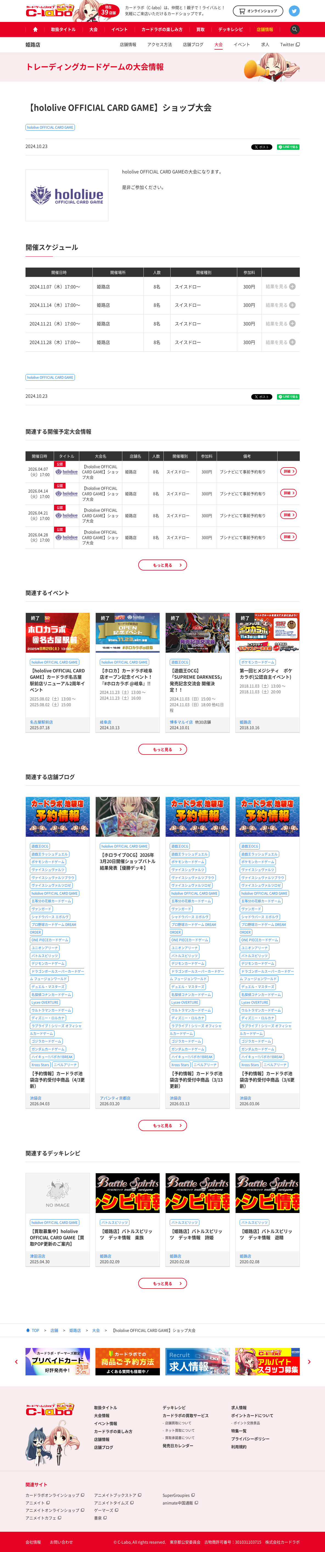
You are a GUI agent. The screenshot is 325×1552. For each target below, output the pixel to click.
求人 (265, 44)
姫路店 (33, 44)
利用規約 (239, 1446)
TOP (35, 1330)
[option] (58, 1361)
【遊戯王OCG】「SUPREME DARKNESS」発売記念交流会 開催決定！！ (197, 680)
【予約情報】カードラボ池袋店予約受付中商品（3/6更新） (267, 1079)
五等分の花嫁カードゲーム (51, 901)
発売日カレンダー (178, 1445)
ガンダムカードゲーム (48, 1049)
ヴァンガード (41, 908)
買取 (200, 29)
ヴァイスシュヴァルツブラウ (53, 877)
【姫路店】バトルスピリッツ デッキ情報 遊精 (266, 1234)
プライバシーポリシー (250, 1438)
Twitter (287, 44)
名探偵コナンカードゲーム (51, 994)
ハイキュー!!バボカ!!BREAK (52, 1056)
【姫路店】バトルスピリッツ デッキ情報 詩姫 (196, 1234)
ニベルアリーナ (65, 1064)
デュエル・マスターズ (48, 986)
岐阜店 (105, 722)
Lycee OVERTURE (45, 1002)
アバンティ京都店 (115, 1098)
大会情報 (101, 1415)
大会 (93, 29)
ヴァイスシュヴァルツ (48, 869)
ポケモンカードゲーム (257, 662)
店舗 (54, 1330)
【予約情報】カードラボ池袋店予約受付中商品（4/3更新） (57, 1079)
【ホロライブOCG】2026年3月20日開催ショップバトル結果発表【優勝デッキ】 (128, 861)
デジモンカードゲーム (48, 963)
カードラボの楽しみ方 (162, 29)
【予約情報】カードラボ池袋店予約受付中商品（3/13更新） (196, 1079)
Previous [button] (16, 1362)
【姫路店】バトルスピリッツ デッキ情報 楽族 (126, 1234)
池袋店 (35, 1098)
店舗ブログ (193, 44)
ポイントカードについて (252, 1415)
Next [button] (309, 1362)
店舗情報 (265, 29)
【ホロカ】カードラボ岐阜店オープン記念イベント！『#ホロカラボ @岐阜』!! (126, 677)
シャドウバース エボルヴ (50, 916)
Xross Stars (40, 1064)
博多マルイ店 (182, 722)
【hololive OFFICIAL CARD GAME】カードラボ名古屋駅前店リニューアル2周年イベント (57, 680)
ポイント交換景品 (247, 1423)
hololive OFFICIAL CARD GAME (50, 127)
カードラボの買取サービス (186, 1415)
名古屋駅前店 (41, 722)
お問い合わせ (61, 1542)
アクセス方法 (159, 44)
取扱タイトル (63, 29)
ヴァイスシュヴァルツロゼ (51, 885)
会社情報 (33, 1542)
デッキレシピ (230, 29)
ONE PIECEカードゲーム (50, 939)
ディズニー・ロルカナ (48, 1017)
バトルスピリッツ (45, 955)
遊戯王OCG (179, 662)
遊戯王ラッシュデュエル (50, 854)
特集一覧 (239, 1430)
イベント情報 (105, 1423)
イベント (119, 29)
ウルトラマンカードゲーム (51, 1010)
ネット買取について (180, 1430)
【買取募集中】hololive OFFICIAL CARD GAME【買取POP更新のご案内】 (57, 1237)
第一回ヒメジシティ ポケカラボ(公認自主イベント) (266, 673)
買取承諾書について (180, 1437)
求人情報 (239, 1407)
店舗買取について (178, 1423)
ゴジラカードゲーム (46, 1041)
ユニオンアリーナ (45, 947)
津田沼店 (37, 1256)
